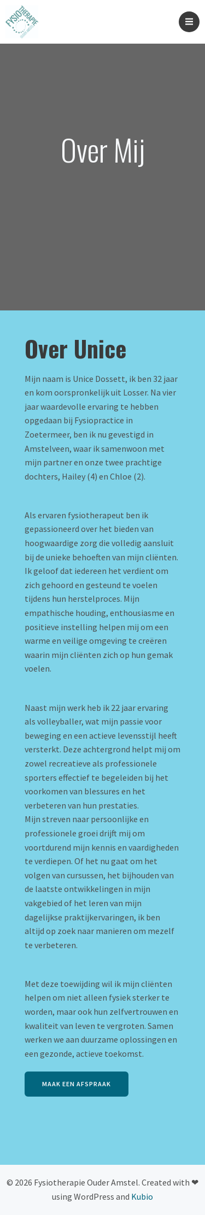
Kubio (142, 1196)
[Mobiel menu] (189, 21)
